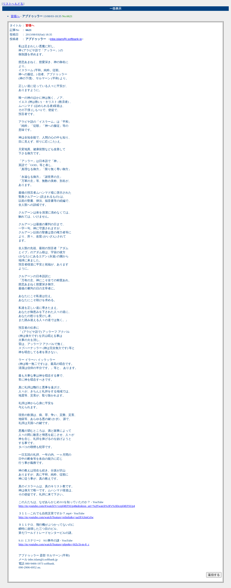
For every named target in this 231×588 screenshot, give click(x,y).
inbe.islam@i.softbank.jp (66, 39)
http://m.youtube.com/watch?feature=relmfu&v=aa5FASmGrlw (55, 517)
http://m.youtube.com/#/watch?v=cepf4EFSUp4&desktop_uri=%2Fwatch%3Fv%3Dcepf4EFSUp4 (76, 506)
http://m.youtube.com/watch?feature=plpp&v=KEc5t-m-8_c (53, 544)
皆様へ (15, 16)
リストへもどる (13, 3)
